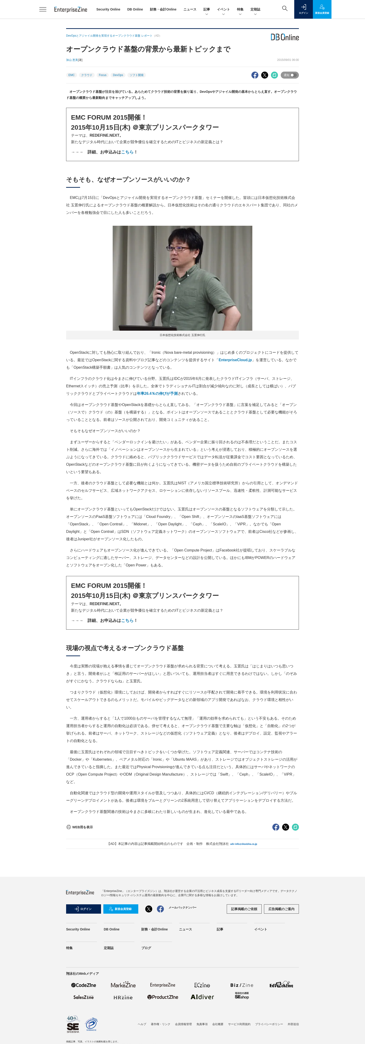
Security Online (108, 9)
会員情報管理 (183, 1024)
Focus (103, 75)
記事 (206, 9)
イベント (223, 9)
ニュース (189, 9)
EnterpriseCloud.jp (235, 360)
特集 (240, 9)
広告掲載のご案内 (281, 909)
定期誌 (255, 9)
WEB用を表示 (79, 827)
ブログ (146, 948)
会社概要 (217, 1024)
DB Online (135, 9)
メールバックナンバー (182, 907)
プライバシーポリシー (269, 1024)
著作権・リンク (160, 1024)
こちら (127, 152)
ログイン (82, 909)
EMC (71, 75)
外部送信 (293, 1024)
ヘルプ (142, 1024)
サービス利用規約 (239, 1024)
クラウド (86, 75)
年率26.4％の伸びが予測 (157, 393)
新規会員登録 (120, 909)
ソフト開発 (137, 75)
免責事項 (202, 1024)
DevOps (118, 75)
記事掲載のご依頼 (244, 909)
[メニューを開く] (43, 9)
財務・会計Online (163, 9)
